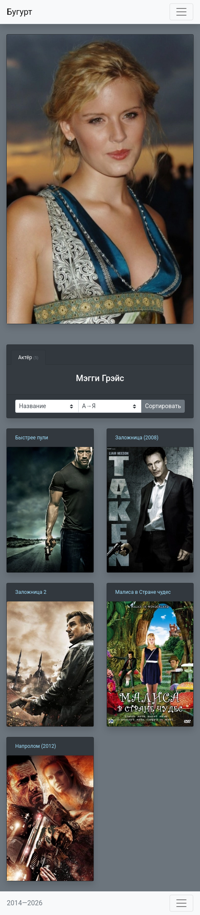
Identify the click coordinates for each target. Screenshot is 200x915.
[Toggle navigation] (181, 11)
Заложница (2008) (137, 438)
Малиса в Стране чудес (143, 592)
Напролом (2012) (35, 746)
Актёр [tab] (28, 357)
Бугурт (19, 12)
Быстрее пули (31, 438)
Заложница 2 (31, 592)
